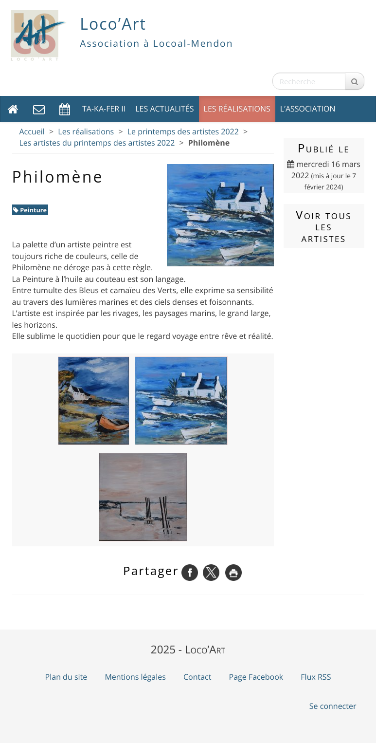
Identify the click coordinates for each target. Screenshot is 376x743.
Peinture (30, 209)
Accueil (32, 131)
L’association (308, 108)
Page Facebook (256, 676)
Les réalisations (237, 108)
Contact (197, 676)
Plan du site (66, 676)
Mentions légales (135, 676)
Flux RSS (316, 676)
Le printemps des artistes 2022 (183, 131)
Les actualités (164, 108)
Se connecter (333, 706)
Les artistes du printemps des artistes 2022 (97, 142)
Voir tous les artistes (324, 225)
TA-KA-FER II (103, 108)
